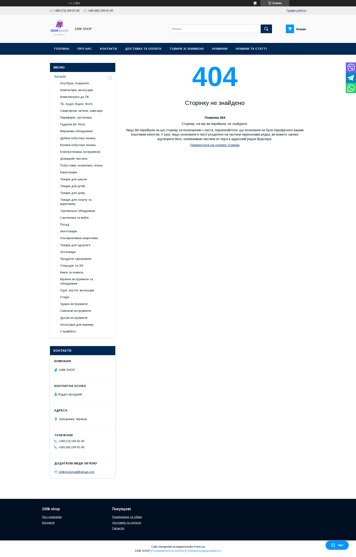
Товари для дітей (72, 186)
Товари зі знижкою (186, 48)
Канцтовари (68, 172)
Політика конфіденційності (204, 550)
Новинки (219, 48)
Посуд (64, 224)
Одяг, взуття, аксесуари (77, 290)
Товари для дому (72, 193)
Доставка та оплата (143, 48)
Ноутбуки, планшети (74, 83)
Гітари (64, 297)
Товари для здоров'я (75, 245)
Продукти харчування (75, 258)
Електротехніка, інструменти (80, 151)
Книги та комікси (71, 272)
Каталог (60, 76)
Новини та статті (251, 48)
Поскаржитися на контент (168, 550)
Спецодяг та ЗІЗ (71, 265)
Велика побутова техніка (78, 145)
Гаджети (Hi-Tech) (72, 124)
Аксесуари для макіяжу (77, 324)
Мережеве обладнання (76, 131)
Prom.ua (199, 546)
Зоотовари (68, 252)
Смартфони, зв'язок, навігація (81, 110)
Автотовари (68, 231)
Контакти (108, 48)
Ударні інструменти (73, 304)
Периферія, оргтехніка (76, 117)
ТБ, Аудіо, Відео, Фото (76, 104)
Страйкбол (68, 331)
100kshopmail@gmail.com (76, 472)
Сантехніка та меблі (74, 217)
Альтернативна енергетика (79, 238)
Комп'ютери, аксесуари (76, 90)
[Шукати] (266, 29)
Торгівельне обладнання (77, 211)
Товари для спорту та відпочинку (75, 201)
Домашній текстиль (74, 158)
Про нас (84, 48)
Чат (337, 545)
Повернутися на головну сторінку (215, 145)
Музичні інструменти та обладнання (76, 281)
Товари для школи (73, 179)
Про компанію (52, 517)
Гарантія (118, 528)
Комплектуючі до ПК (74, 97)
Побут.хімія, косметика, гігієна (81, 165)
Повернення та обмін (127, 517)
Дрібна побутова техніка (77, 138)
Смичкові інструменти (75, 310)
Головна (61, 48)
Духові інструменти (73, 317)
